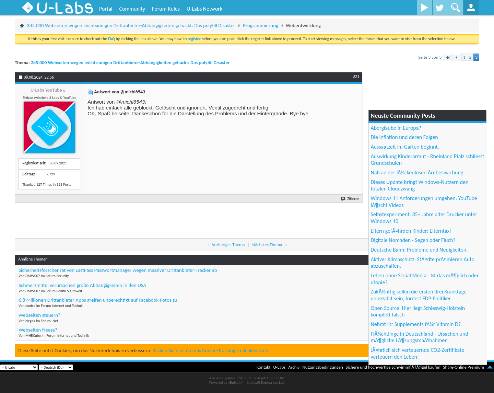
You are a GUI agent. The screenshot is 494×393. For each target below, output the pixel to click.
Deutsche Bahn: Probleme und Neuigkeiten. (419, 249)
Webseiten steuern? (39, 315)
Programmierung (260, 25)
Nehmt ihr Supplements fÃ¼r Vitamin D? (415, 324)
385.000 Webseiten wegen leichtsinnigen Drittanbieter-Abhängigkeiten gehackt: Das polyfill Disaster (131, 25)
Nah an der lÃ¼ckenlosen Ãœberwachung (416, 172)
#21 (356, 76)
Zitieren (350, 199)
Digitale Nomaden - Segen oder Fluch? (413, 240)
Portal (105, 8)
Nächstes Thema (267, 244)
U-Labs (279, 367)
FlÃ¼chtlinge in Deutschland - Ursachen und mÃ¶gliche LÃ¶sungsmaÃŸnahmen (419, 337)
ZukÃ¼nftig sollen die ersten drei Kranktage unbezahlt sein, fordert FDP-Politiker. (418, 295)
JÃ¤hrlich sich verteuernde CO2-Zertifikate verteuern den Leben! (417, 353)
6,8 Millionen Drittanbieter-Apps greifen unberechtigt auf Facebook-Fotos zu (98, 300)
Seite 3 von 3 (430, 57)
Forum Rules (166, 8)
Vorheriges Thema (228, 244)
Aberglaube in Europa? (395, 128)
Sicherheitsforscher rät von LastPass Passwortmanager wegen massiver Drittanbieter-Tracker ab (118, 270)
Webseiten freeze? (38, 330)
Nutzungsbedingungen (322, 367)
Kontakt (264, 367)
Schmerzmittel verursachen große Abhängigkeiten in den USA (82, 285)
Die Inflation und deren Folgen (404, 137)
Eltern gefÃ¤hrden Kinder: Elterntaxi (410, 231)
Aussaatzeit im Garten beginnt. (404, 146)
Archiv (293, 367)
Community (132, 8)
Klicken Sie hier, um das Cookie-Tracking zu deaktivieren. (211, 350)
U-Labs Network (204, 8)
